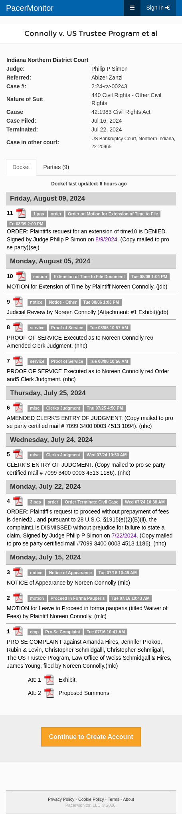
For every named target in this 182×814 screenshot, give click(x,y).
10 (134, 231)
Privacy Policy (61, 799)
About (128, 799)
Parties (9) (56, 167)
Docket (21, 167)
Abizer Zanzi (107, 77)
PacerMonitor (29, 8)
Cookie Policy (91, 799)
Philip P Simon (109, 69)
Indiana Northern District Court (47, 60)
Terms (113, 799)
